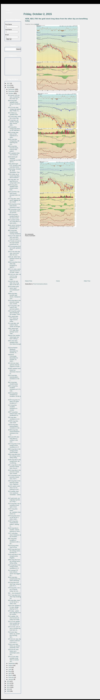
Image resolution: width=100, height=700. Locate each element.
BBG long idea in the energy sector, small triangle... (14, 450)
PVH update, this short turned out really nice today (13, 617)
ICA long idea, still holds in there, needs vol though (14, 324)
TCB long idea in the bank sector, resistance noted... (14, 205)
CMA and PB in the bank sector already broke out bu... (14, 194)
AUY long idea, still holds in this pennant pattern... (14, 307)
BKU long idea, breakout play (13, 383)
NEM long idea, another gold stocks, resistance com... (14, 296)
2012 (8, 685)
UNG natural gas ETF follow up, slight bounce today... (13, 319)
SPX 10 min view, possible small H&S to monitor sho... (13, 659)
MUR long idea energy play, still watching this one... (13, 141)
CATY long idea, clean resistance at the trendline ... (14, 535)
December (11, 89)
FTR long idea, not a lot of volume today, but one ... (14, 589)
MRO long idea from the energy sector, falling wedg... (14, 456)
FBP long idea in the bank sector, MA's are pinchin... (14, 211)
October (11, 93)
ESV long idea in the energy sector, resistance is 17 (14, 445)
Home (8, 10)
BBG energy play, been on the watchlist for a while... (13, 135)
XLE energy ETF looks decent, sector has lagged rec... (14, 573)
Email (7, 34)
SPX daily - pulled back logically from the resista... (14, 612)
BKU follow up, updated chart (13, 113)
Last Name (8, 29)
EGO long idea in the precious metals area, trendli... (14, 302)
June (10, 669)
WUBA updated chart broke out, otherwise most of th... (14, 371)
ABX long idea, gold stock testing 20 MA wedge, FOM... (14, 312)
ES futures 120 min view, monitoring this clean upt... (14, 97)
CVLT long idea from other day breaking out (14, 596)
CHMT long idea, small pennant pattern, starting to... (13, 523)
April (10, 673)
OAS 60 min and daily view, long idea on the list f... (14, 282)
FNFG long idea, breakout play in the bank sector (13, 216)
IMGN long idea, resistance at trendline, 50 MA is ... (14, 395)
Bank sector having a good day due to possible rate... (14, 226)
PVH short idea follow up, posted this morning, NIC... (14, 634)
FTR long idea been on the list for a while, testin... (14, 517)
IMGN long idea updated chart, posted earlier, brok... (13, 187)
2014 (8, 681)
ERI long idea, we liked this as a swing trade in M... (14, 181)
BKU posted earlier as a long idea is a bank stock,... (14, 221)
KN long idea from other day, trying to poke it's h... (14, 584)
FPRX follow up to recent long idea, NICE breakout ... (14, 175)
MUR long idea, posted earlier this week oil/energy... (14, 578)
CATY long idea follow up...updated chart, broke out (14, 511)
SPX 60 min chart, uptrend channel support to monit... (14, 364)
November (11, 91)
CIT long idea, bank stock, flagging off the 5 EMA (14, 200)
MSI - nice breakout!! (14, 593)
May (9, 671)
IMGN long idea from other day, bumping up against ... (14, 264)
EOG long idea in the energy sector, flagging (14, 556)
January (11, 679)
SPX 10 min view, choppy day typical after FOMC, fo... (14, 109)
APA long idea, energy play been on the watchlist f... (14, 128)
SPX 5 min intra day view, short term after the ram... (14, 253)
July (9, 667)
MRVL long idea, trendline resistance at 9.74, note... (14, 388)
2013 (8, 683)
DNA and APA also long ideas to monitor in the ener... (13, 439)
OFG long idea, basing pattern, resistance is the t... (13, 378)
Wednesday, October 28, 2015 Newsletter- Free (14, 170)
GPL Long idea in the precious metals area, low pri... (14, 466)
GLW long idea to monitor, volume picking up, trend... (14, 529)
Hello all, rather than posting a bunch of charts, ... (14, 258)
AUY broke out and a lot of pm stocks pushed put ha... (14, 242)
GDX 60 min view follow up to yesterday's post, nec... (14, 652)
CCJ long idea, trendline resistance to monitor (12, 407)
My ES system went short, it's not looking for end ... (14, 487)
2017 (8, 83)
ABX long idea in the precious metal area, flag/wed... (14, 482)
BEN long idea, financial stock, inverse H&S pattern (13, 148)
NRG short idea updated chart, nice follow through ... (14, 343)
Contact (9, 13)
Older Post (87, 281)
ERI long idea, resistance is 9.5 (13, 418)
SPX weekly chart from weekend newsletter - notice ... (14, 494)
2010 (8, 689)
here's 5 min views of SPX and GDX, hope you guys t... (14, 237)
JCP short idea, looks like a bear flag (14, 117)
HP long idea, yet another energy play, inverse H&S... (13, 122)
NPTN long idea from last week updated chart (14, 248)
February (11, 677)
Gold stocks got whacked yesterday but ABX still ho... (14, 159)
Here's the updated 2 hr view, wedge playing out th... (14, 607)
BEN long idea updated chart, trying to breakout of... (14, 103)
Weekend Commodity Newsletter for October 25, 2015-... (13, 358)
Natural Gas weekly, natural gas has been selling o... (14, 337)
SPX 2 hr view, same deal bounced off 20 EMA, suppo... (14, 270)
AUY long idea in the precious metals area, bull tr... (14, 477)
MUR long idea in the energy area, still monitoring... (14, 461)
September (11, 663)
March (10, 675)
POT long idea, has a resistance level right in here (14, 505)
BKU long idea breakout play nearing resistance (14, 232)
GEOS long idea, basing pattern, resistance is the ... (14, 426)
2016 (8, 85)
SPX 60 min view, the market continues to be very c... (14, 640)
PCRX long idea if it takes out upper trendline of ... (14, 401)
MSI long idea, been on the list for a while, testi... (14, 602)
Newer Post (28, 281)
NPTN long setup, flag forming (13, 546)
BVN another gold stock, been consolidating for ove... (13, 289)
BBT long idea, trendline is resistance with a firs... (14, 541)
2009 (8, 691)
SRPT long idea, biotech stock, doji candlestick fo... (14, 413)
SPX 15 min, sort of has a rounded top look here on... (14, 628)
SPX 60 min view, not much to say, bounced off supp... (14, 277)
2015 (8, 87)
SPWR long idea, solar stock (13, 421)
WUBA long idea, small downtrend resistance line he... (13, 432)
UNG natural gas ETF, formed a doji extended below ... (14, 165)
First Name (8, 24)
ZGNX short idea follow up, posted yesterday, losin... (14, 645)
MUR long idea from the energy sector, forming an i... (14, 550)
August (10, 665)
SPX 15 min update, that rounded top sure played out (14, 623)
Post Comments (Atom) (40, 284)
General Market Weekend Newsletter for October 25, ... (13, 350)
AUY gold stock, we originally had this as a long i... (14, 499)
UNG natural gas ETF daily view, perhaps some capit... (13, 331)
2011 (8, 687)
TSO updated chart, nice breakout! (14, 154)
